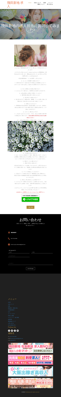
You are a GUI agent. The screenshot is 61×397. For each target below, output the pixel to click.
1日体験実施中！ (11, 310)
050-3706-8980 (14, 238)
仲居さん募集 (11, 315)
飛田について (41, 4)
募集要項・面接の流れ (13, 308)
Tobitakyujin (28, 392)
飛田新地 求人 (15, 4)
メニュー (50, 2)
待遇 (44, 2)
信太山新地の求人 (12, 325)
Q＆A (9, 311)
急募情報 (10, 319)
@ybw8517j (13, 250)
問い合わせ (50, 4)
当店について (37, 2)
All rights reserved (35, 392)
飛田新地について (12, 321)
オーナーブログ (11, 313)
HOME (9, 302)
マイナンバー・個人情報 (13, 317)
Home (29, 2)
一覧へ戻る (30, 207)
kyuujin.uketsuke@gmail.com (19, 244)
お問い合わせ (11, 323)
